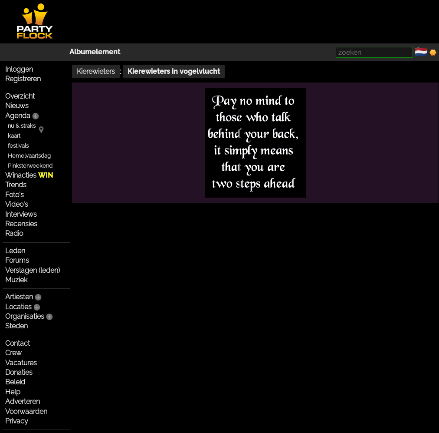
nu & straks (22, 125)
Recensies (21, 224)
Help (12, 392)
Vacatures (21, 363)
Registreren (23, 79)
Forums (17, 260)
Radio (14, 233)
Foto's (14, 195)
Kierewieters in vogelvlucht (174, 71)
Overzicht (20, 96)
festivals (18, 145)
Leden (15, 251)
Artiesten (19, 297)
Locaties (18, 307)
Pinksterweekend (30, 165)
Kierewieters (96, 71)
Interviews (21, 214)
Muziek (16, 280)
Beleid (15, 382)
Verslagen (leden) (32, 270)
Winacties (29, 175)
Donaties (19, 372)
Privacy (16, 421)
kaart (14, 135)
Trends (15, 185)
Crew (13, 353)
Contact (17, 343)
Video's (16, 204)
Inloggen (19, 69)
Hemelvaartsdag (29, 155)
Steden (16, 326)
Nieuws (17, 106)
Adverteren (22, 401)
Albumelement (94, 52)
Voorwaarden (26, 411)
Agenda (17, 116)
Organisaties (24, 316)
